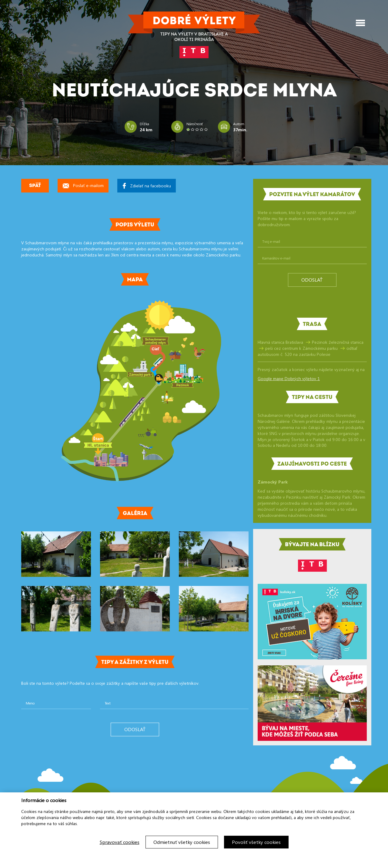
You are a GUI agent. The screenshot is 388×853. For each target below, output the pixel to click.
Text (108, 703)
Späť (35, 185)
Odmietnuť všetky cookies (181, 842)
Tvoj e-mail (271, 241)
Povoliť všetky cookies (256, 842)
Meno (30, 703)
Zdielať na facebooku (146, 185)
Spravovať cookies (119, 842)
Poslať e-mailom (83, 185)
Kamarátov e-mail (276, 258)
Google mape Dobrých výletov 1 (289, 378)
